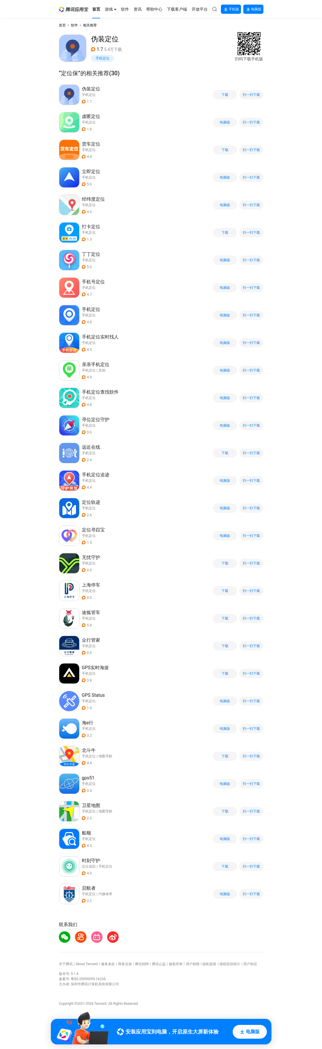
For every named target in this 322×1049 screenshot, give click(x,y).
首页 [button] (62, 25)
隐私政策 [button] (209, 964)
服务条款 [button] (108, 964)
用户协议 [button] (250, 964)
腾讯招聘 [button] (142, 964)
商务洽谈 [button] (125, 964)
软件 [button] (74, 25)
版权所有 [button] (176, 964)
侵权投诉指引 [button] (229, 964)
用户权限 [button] (193, 964)
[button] (73, 9)
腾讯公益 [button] (159, 964)
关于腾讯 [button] (66, 964)
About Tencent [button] (87, 964)
